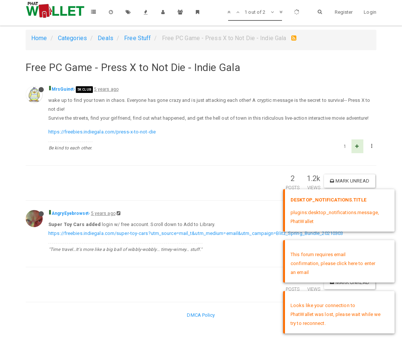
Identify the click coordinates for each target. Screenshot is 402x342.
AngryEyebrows (68, 213)
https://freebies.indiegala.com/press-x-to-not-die (102, 132)
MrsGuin (61, 89)
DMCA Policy (201, 315)
